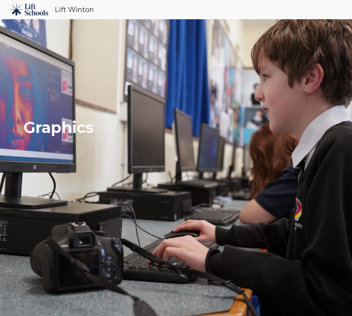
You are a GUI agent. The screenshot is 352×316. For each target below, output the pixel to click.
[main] (176, 168)
